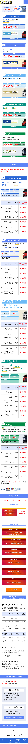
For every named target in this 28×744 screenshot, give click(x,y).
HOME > (4, 725)
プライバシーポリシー (14, 730)
